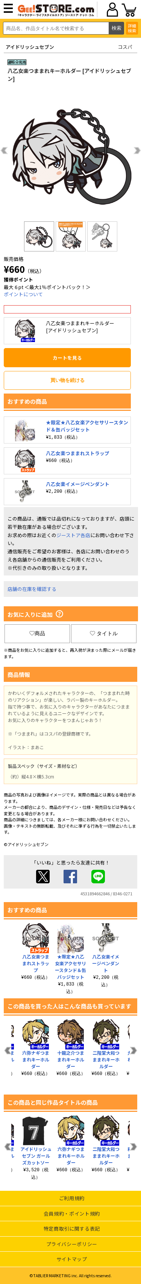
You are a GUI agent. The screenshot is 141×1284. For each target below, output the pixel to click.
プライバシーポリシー (72, 1244)
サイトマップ (71, 1259)
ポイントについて (23, 294)
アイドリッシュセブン (30, 46)
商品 (37, 633)
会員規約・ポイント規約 (72, 1213)
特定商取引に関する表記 (72, 1228)
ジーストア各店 (73, 535)
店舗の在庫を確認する (32, 588)
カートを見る (67, 357)
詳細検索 (132, 28)
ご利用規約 (72, 1198)
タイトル (104, 633)
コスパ (125, 46)
